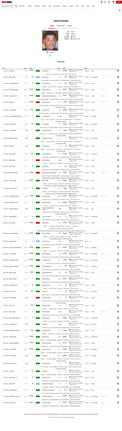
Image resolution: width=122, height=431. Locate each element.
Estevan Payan (46, 318)
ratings (30, 6)
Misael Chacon (46, 278)
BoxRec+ (22, 6)
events (71, 6)
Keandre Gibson (46, 89)
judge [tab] (52, 26)
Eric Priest (11, 146)
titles (82, 6)
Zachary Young (74, 176)
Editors (49, 417)
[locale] (113, 2)
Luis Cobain (68, 226)
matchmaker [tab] (61, 26)
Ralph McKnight (73, 399)
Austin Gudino (12, 110)
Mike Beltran (53, 399)
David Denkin (64, 74)
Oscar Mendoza (46, 116)
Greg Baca (45, 355)
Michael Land (45, 77)
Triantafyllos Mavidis (14, 196)
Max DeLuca (57, 74)
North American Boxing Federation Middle (63, 228)
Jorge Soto (45, 188)
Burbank (81, 88)
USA (75, 71)
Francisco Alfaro (46, 216)
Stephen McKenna (13, 202)
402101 (72, 31)
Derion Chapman (46, 153)
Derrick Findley (46, 196)
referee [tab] (70, 26)
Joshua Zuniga (12, 336)
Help (62, 417)
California (71, 71)
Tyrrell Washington (13, 83)
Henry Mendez (45, 146)
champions (57, 6)
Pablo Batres (45, 336)
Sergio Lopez (12, 402)
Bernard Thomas (46, 349)
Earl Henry (45, 291)
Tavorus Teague (46, 233)
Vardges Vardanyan (13, 266)
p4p (93, 6)
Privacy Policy (70, 417)
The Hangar (73, 153)
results (44, 6)
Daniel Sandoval (72, 74)
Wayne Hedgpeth (45, 99)
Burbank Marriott (75, 88)
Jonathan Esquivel (13, 233)
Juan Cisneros (46, 241)
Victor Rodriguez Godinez (15, 116)
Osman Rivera (45, 110)
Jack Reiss (46, 380)
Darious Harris (12, 291)
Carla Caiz (58, 333)
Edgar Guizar (12, 160)
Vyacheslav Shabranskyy (15, 247)
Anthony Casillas (46, 402)
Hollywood (71, 331)
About (53, 417)
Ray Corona (47, 157)
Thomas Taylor (73, 157)
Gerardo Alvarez (46, 363)
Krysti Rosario (77, 93)
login (118, 2)
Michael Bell (53, 157)
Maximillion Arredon (47, 138)
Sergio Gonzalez (13, 188)
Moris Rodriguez (46, 253)
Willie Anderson (46, 285)
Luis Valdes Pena (46, 260)
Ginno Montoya (46, 83)
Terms (65, 417)
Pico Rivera (80, 70)
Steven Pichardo (13, 96)
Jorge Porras (45, 166)
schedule (37, 6)
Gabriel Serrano (46, 377)
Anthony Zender (46, 305)
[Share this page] (120, 10)
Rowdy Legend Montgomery (49, 96)
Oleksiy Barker (12, 124)
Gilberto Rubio (46, 247)
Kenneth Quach (13, 216)
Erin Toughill (12, 222)
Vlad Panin (11, 102)
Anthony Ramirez (13, 285)
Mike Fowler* (45, 180)
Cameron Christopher (47, 383)
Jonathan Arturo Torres (14, 396)
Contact (58, 417)
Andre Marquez (12, 297)
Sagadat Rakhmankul (14, 330)
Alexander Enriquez (14, 260)
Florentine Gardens (75, 329)
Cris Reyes (11, 70)
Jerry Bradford (12, 130)
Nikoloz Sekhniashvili (14, 318)
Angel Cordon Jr (13, 377)
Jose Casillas (12, 166)
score (88, 6)
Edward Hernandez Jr (68, 93)
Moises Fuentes (46, 102)
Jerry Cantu (46, 257)
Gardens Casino (74, 222)
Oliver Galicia (12, 77)
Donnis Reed (45, 124)
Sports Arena (74, 70)
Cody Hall (44, 324)
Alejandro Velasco (46, 297)
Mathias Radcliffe (13, 138)
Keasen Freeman (46, 202)
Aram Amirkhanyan (13, 89)
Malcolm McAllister (13, 172)
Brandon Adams (46, 330)
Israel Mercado (12, 180)
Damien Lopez (12, 272)
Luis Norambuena (46, 266)
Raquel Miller (45, 222)
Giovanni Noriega (46, 343)
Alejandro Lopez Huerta (48, 390)
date (49, 6)
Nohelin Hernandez (47, 130)
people (65, 6)
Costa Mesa (80, 153)
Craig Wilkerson (13, 324)
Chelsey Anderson (13, 208)
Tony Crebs (60, 250)
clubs (77, 6)
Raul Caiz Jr (51, 74)
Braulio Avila (45, 70)
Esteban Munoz (46, 160)
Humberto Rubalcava (47, 396)
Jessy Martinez (12, 253)
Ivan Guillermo (46, 80)
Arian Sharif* (12, 383)
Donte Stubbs (12, 153)
